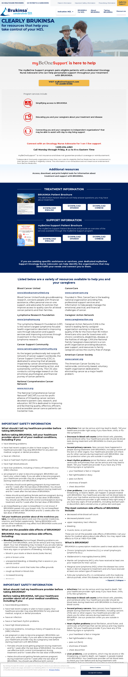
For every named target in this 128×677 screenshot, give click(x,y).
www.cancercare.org (76, 294)
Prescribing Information (107, 3)
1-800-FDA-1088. (99, 646)
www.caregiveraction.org (79, 321)
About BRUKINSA (95, 12)
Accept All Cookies (95, 673)
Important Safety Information (85, 3)
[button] (66, 12)
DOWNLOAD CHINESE (99, 211)
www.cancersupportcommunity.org (37, 350)
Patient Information (65, 3)
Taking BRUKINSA (108, 12)
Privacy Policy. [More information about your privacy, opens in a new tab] (54, 670)
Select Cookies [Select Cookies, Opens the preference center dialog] (95, 667)
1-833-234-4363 (64, 149)
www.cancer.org (74, 361)
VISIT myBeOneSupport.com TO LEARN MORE (64, 84)
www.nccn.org (25, 390)
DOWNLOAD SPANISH (74, 211)
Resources (121, 12)
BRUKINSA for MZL (82, 12)
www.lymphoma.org (28, 321)
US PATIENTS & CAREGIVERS (38, 3)
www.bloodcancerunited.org (33, 294)
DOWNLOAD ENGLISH (49, 211)
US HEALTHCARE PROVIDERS (13, 3)
